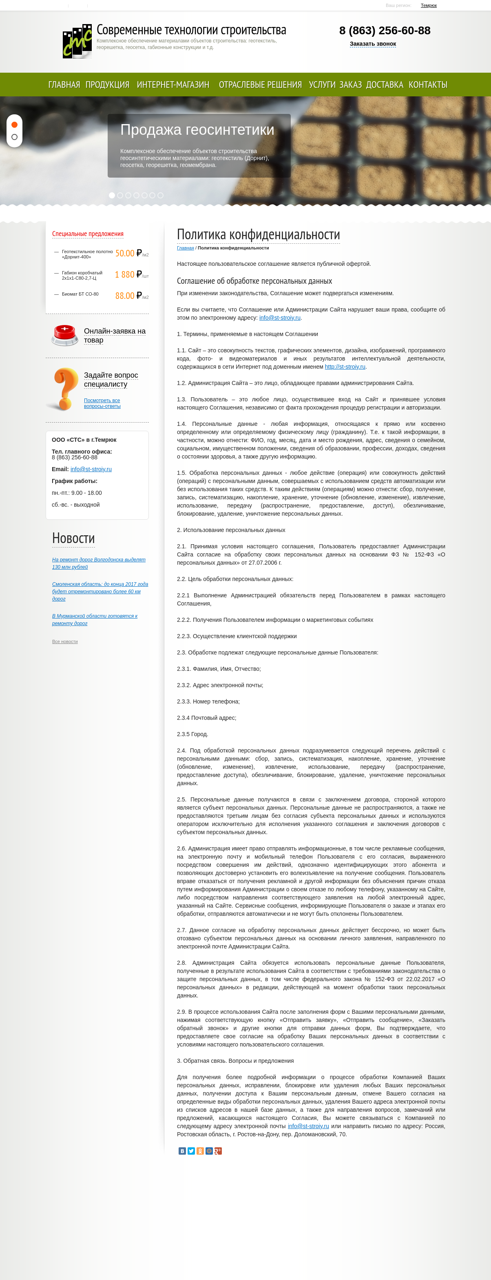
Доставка (384, 84)
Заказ (350, 84)
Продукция (108, 84)
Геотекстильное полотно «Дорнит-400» (87, 254)
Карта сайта (97, 5)
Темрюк (429, 5)
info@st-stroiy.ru (280, 317)
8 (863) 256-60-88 (385, 30)
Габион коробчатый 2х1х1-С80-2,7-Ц (82, 275)
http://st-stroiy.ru (345, 366)
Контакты (78, 5)
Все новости (65, 641)
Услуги (322, 84)
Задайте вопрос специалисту (111, 379)
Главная (60, 5)
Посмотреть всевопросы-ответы (102, 403)
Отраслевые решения (260, 84)
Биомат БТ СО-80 (80, 294)
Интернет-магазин (173, 84)
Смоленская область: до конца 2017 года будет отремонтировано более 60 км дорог (100, 591)
